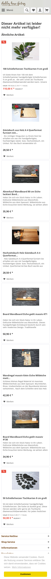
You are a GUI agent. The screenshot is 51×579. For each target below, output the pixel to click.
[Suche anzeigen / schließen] (26, 10)
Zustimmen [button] (25, 574)
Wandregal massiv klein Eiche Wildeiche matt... (24, 376)
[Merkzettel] (33, 10)
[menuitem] (7, 10)
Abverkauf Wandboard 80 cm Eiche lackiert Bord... (21, 193)
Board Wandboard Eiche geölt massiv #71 (25, 314)
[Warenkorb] (46, 10)
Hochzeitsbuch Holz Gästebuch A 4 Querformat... (21, 254)
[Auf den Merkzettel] (8, 95)
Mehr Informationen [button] (21, 567)
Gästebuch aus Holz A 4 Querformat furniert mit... (22, 131)
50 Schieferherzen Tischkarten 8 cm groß (25, 498)
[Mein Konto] (40, 10)
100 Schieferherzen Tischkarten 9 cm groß (25, 68)
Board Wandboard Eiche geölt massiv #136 (23, 438)
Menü (7, 10)
